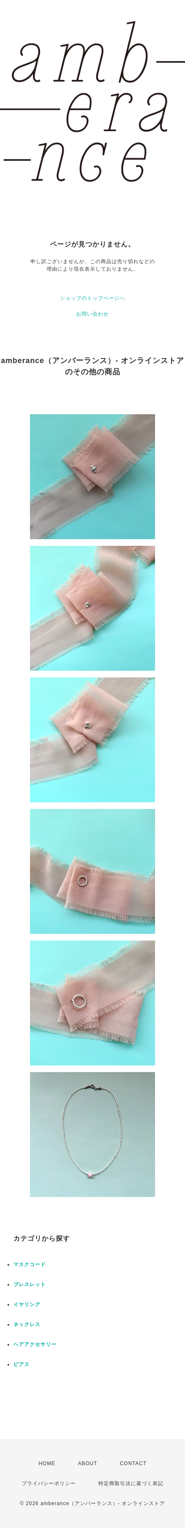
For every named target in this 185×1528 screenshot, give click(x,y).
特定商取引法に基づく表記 (130, 1483)
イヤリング (26, 1304)
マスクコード (29, 1264)
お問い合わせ (92, 314)
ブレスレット (29, 1284)
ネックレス (26, 1324)
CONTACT (133, 1463)
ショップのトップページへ (92, 298)
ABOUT (87, 1463)
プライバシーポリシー (49, 1483)
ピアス (21, 1364)
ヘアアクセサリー (35, 1344)
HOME (47, 1463)
